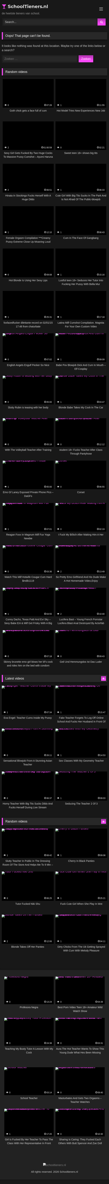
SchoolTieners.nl (25, 6)
